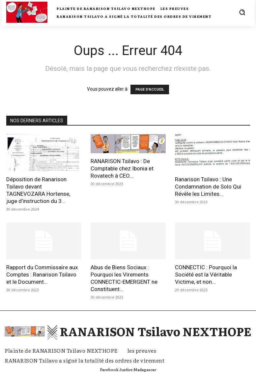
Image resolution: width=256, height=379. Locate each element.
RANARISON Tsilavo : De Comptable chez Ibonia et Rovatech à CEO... (122, 168)
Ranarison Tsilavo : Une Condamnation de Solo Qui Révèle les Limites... (208, 186)
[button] (242, 12)
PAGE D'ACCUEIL (149, 89)
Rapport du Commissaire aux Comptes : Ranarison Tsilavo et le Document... (42, 274)
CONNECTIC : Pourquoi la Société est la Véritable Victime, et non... (206, 274)
